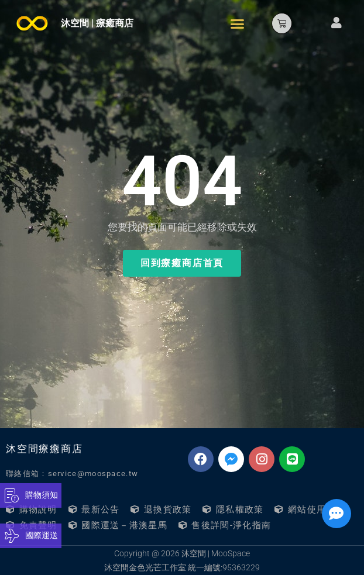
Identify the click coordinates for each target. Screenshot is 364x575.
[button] (237, 23)
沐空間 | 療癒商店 (97, 23)
